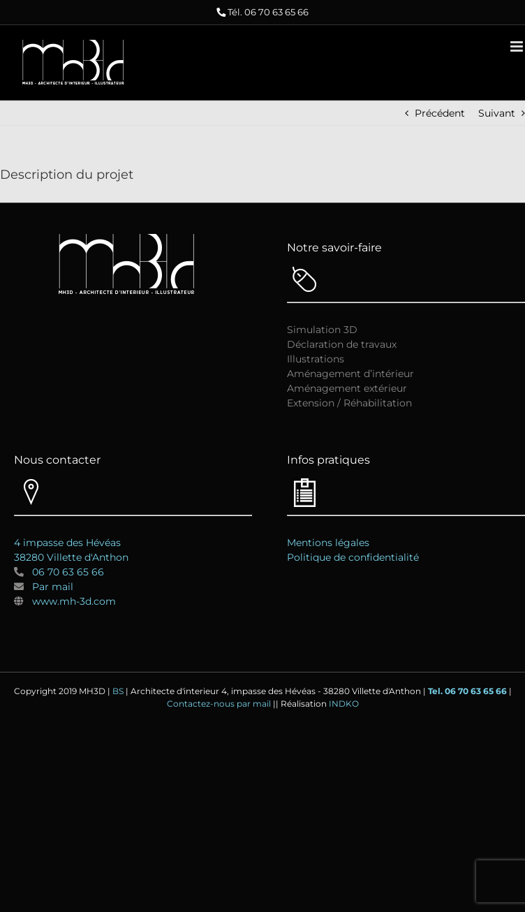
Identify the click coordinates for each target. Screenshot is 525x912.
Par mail (52, 586)
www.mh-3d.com (74, 601)
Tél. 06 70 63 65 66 (268, 11)
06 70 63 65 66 (64, 572)
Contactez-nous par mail (219, 703)
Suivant (496, 113)
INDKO (344, 703)
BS (118, 691)
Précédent (440, 113)
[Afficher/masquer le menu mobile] (517, 46)
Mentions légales (328, 542)
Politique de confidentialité (353, 557)
